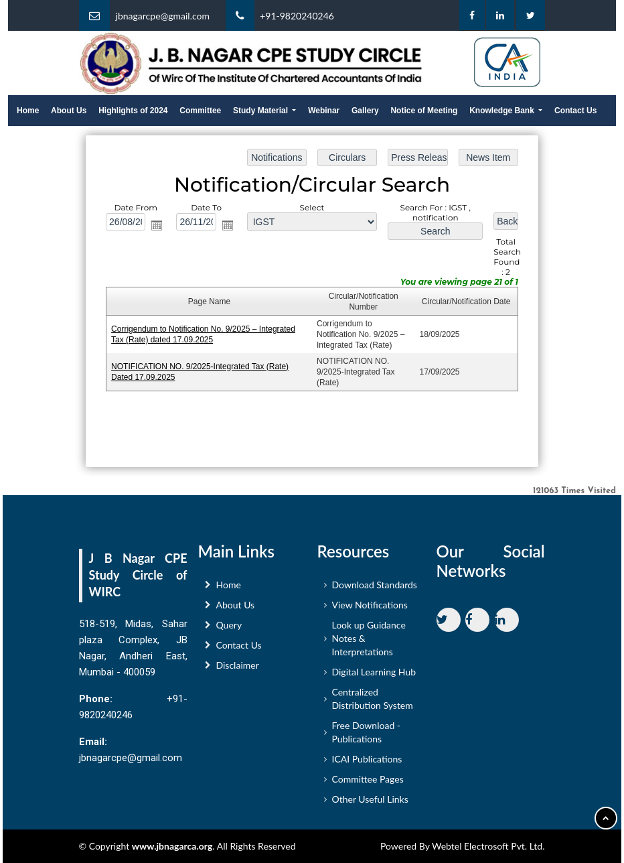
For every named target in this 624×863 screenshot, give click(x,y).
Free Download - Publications (366, 736)
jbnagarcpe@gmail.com (163, 15)
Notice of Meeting (423, 110)
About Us (68, 110)
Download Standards (374, 589)
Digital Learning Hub (374, 676)
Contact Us (575, 110)
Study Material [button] (261, 110)
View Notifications (370, 609)
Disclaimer (237, 669)
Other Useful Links (370, 803)
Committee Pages (368, 783)
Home (28, 110)
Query (229, 629)
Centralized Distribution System (372, 703)
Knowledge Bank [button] (502, 110)
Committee (200, 110)
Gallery (365, 110)
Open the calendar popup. (158, 225)
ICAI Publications (367, 763)
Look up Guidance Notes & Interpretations (369, 643)
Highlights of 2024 (132, 110)
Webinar (323, 110)
